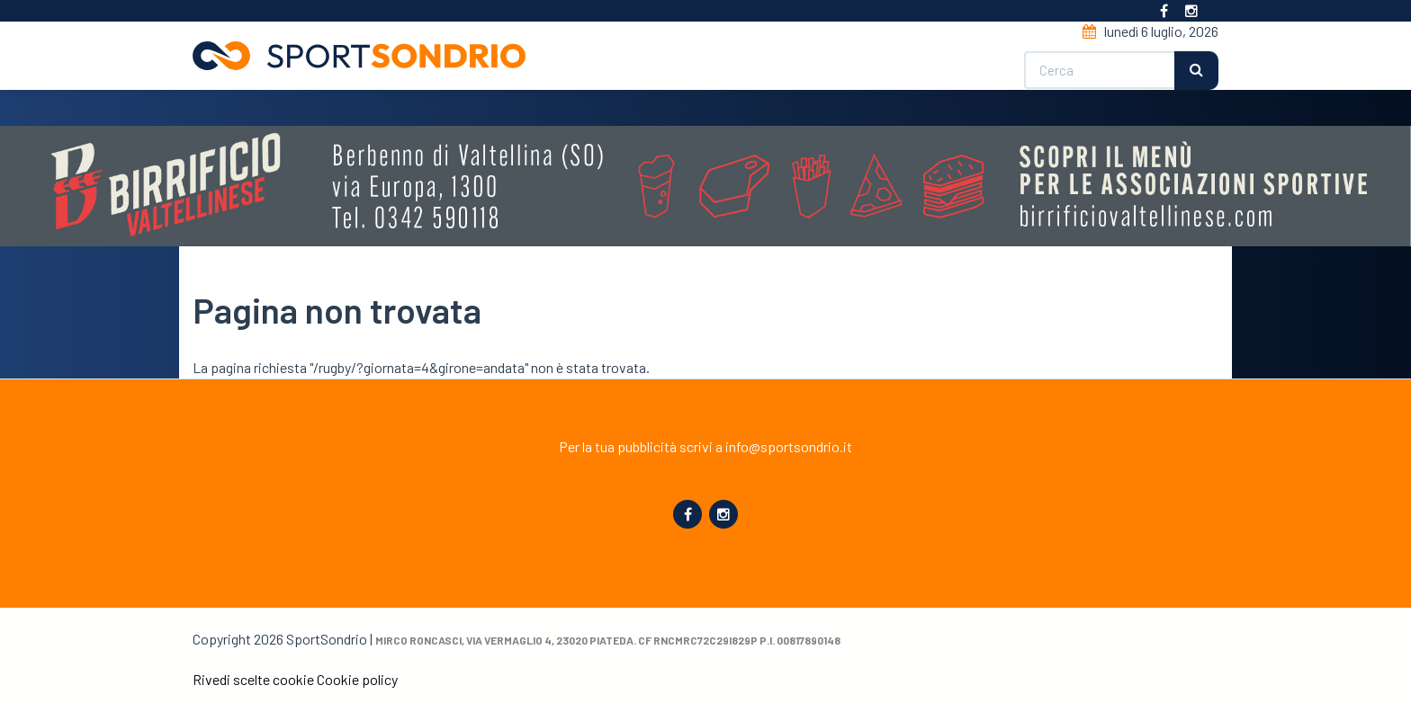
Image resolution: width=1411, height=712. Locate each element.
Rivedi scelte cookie (253, 679)
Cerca (1196, 70)
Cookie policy (357, 679)
